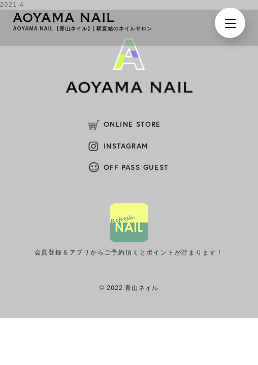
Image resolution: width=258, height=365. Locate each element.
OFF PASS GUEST (136, 167)
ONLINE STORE (132, 124)
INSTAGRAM (126, 146)
